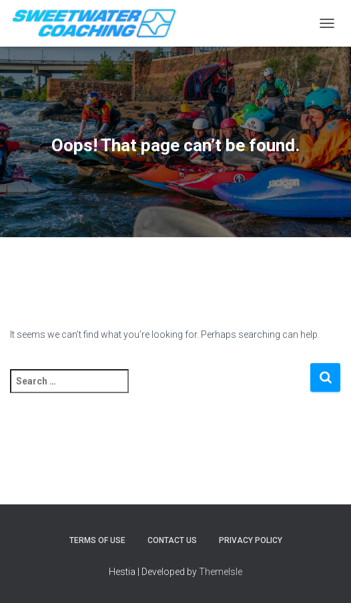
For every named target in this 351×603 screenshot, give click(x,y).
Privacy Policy (250, 540)
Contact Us (172, 540)
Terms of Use (97, 540)
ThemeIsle (220, 571)
